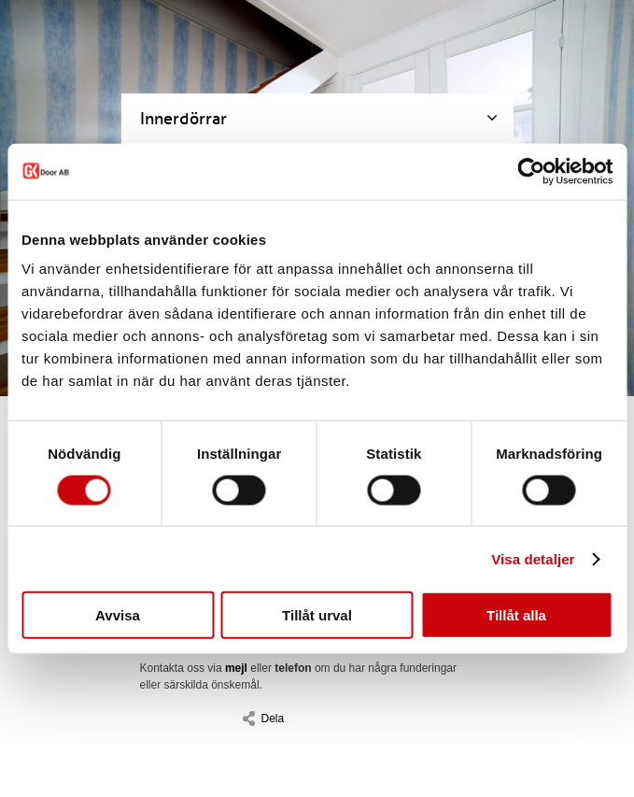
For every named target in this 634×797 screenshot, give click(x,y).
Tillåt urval (317, 615)
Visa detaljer (532, 558)
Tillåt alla (516, 615)
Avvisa (117, 615)
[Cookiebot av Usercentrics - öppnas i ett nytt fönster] (531, 171)
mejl (236, 668)
